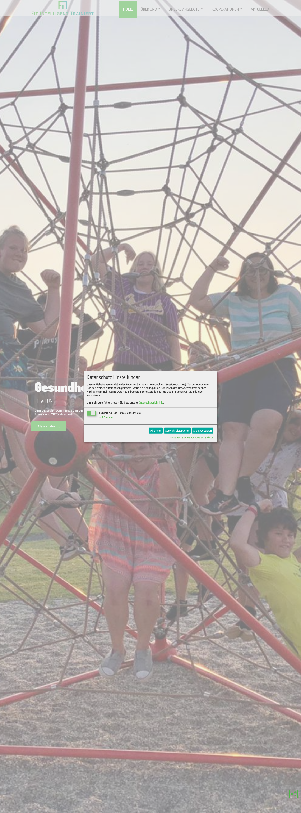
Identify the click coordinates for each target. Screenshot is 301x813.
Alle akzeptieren (202, 430)
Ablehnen (155, 430)
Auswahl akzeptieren (177, 430)
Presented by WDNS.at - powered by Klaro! (191, 437)
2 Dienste (106, 417)
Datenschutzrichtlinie (150, 402)
